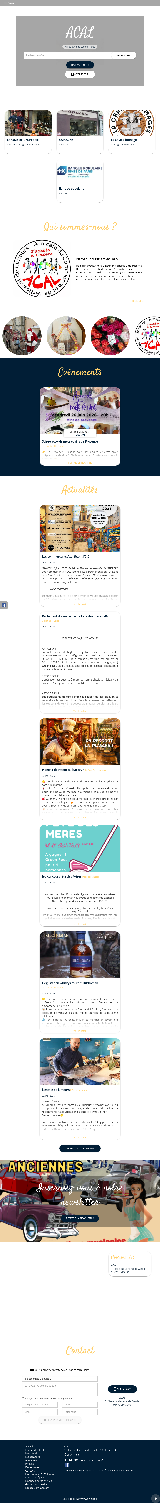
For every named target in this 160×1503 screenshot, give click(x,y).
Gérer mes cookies (36, 1484)
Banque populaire (71, 188)
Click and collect (34, 1450)
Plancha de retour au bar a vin (63, 770)
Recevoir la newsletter (80, 1218)
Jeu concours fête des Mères (62, 876)
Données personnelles (38, 1481)
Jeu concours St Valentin (39, 1474)
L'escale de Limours (56, 1090)
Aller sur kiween (92, 1460)
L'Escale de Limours (79, 1090)
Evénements (32, 1457)
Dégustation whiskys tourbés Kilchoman (70, 983)
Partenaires (32, 1467)
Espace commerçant (37, 1488)
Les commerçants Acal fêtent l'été (65, 556)
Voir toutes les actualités (80, 1148)
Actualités (31, 1460)
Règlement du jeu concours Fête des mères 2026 (76, 616)
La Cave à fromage (124, 140)
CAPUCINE (66, 140)
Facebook (4, 605)
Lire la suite (137, 301)
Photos (29, 1463)
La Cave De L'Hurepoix (23, 140)
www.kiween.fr (88, 1498)
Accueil (29, 1446)
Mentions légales (35, 1477)
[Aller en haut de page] (155, 1498)
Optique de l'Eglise (50, 620)
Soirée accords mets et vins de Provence (70, 441)
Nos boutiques (80, 64)
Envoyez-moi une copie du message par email (49, 1398)
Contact (30, 1470)
